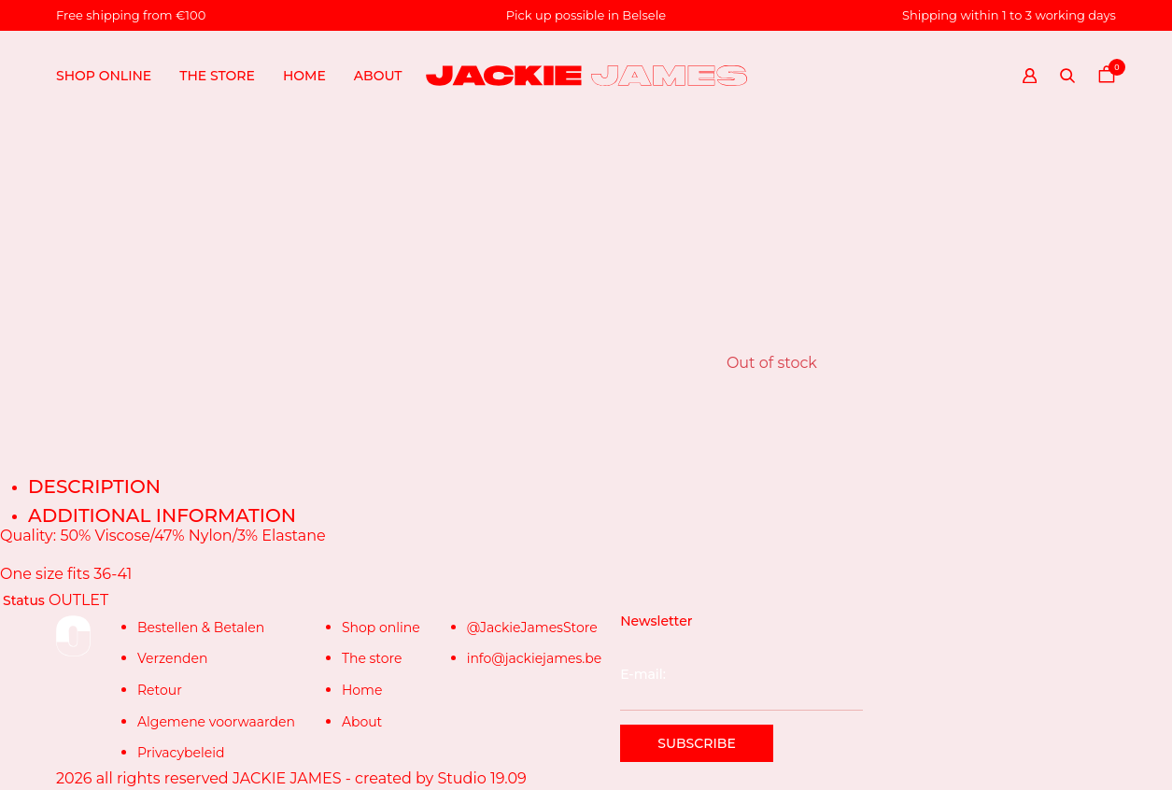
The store (217, 75)
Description (94, 486)
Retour (159, 690)
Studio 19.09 (481, 778)
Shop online (103, 75)
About (362, 721)
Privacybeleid (180, 752)
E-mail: (741, 688)
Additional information (162, 515)
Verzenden (172, 658)
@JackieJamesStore (532, 627)
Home (304, 75)
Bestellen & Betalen (200, 627)
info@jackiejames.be (534, 658)
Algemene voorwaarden (216, 721)
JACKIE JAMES (287, 778)
